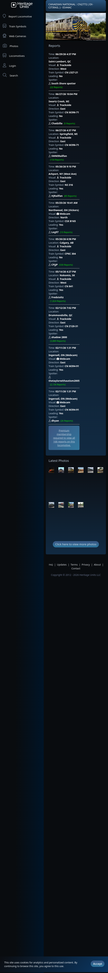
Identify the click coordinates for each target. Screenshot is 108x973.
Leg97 (71, 192)
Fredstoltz (75, 250)
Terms (74, 508)
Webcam (63, 177)
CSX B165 (70, 184)
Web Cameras (14, 36)
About (97, 508)
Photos (10, 46)
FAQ (51, 508)
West (63, 65)
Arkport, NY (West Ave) (74, 144)
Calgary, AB (67, 202)
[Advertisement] (68, 378)
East (62, 94)
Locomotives (14, 56)
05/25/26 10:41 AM (67, 169)
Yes (61, 159)
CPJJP (71, 221)
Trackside (64, 61)
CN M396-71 (72, 97)
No (61, 72)
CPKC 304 (70, 213)
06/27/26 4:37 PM (66, 112)
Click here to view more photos (75, 488)
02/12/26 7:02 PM (66, 256)
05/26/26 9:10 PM (66, 141)
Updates (62, 508)
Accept (97, 962)
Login (9, 65)
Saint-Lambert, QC (71, 57)
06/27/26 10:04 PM (66, 83)
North (64, 180)
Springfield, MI (69, 115)
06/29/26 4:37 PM (66, 54)
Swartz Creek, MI (70, 86)
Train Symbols (14, 26)
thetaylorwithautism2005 (75, 311)
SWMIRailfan (75, 134)
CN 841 (69, 242)
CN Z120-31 (71, 271)
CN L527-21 (71, 68)
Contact (75, 511)
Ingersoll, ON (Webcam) (74, 289)
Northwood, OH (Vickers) (75, 173)
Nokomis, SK (67, 231)
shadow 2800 (76, 279)
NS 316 (69, 155)
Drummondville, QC (72, 260)
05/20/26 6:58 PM (66, 198)
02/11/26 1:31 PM (66, 285)
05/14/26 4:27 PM (66, 227)
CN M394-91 (72, 300)
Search (10, 75)
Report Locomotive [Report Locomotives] (17, 16)
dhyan (71, 340)
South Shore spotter (79, 76)
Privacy (86, 508)
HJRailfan (73, 163)
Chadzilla (72, 105)
